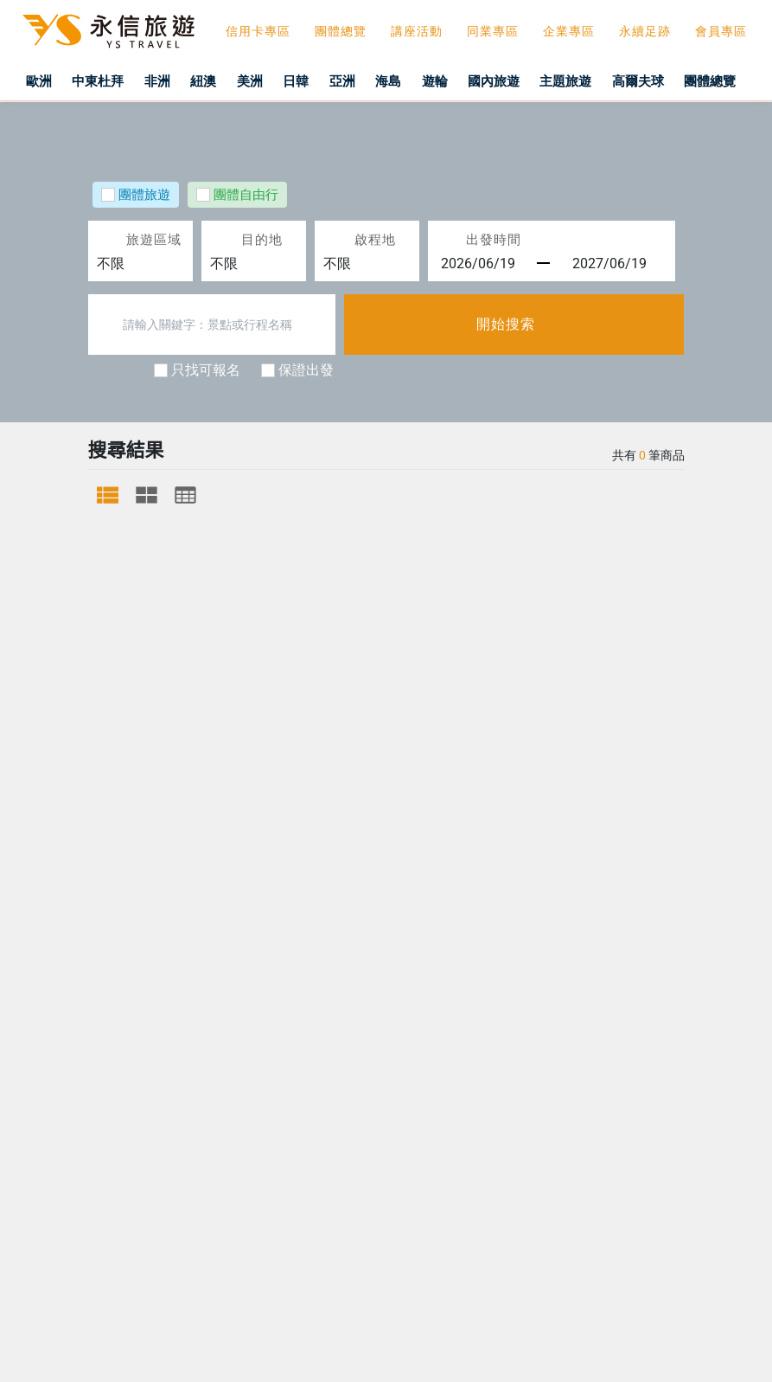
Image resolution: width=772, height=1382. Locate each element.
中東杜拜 (107, 81)
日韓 (313, 81)
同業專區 (493, 31)
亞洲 (361, 81)
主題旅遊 (593, 81)
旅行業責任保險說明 (266, 696)
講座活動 (417, 31)
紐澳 (216, 81)
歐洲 (46, 81)
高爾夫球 (660, 81)
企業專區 (569, 31)
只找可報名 (205, 370)
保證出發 (306, 370)
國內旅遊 (519, 81)
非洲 (168, 81)
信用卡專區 (258, 31)
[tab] (107, 495)
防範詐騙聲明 (67, 1357)
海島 (409, 81)
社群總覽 (539, 696)
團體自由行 (246, 195)
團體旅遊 (144, 195)
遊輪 (457, 81)
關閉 (152, 1357)
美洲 (264, 81)
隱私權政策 (418, 696)
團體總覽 (341, 31)
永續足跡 (645, 31)
